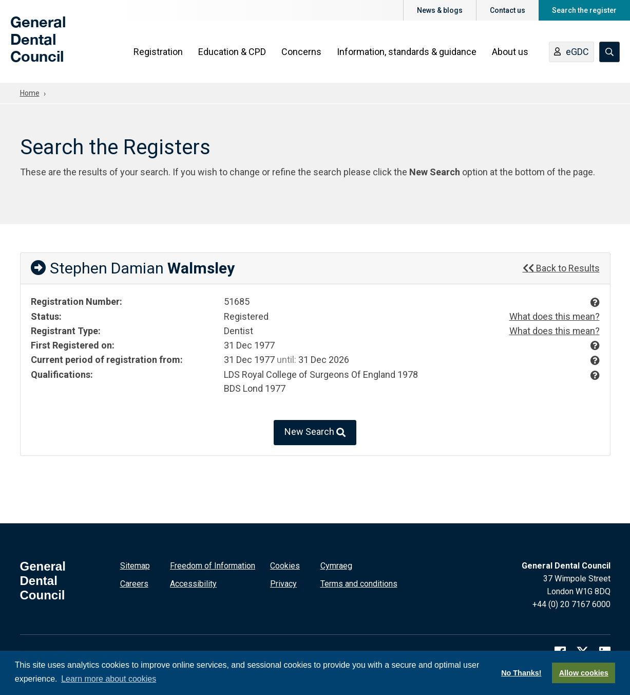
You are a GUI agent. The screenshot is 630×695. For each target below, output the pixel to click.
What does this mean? (554, 316)
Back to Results (561, 268)
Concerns (301, 52)
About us (510, 52)
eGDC (571, 53)
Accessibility (193, 583)
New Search (315, 431)
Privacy (283, 583)
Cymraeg (336, 565)
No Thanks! (521, 673)
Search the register (584, 10)
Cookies (285, 565)
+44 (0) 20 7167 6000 (571, 603)
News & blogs (440, 10)
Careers (134, 583)
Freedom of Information (212, 565)
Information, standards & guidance (406, 52)
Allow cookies (583, 673)
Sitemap (135, 565)
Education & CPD (232, 52)
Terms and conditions (358, 583)
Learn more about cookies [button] (108, 678)
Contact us (507, 10)
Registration (158, 52)
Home (30, 93)
